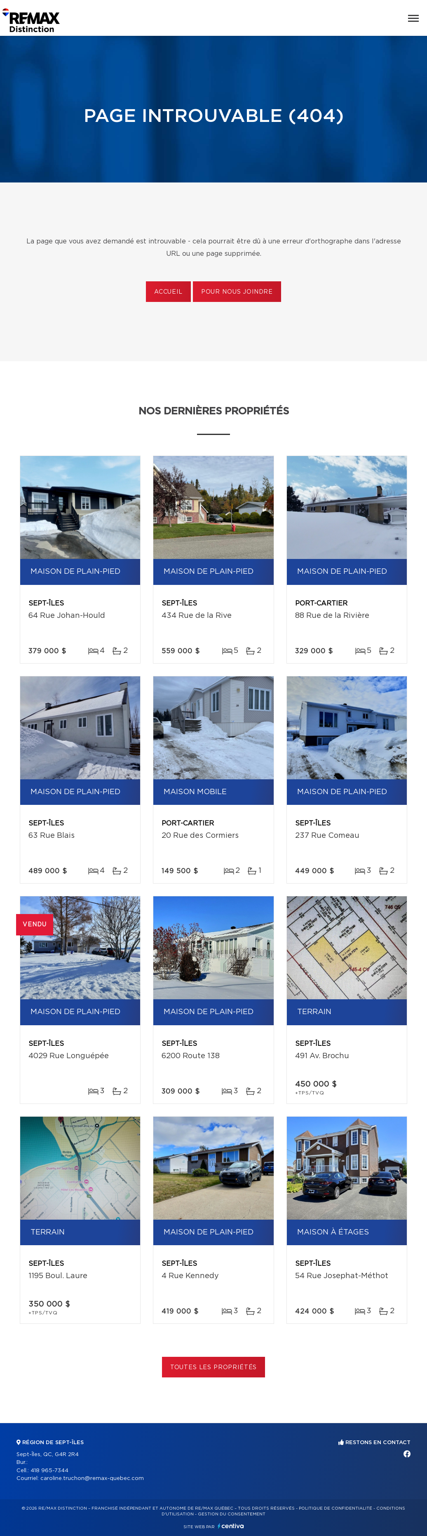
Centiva (231, 1526)
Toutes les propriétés (213, 1367)
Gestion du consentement (231, 1514)
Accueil (168, 292)
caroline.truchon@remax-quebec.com (92, 1478)
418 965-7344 (49, 1470)
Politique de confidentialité (335, 1508)
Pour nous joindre (237, 292)
